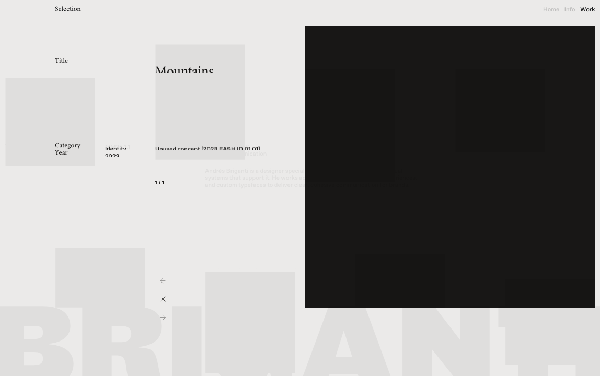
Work (587, 10)
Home (551, 10)
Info (569, 10)
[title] (75, 10)
